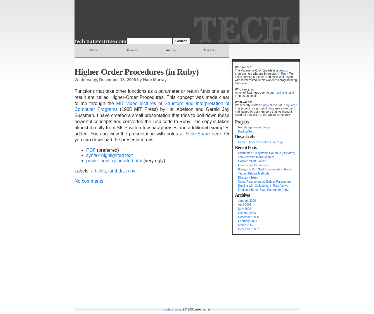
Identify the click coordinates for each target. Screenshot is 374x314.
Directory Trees (248, 177)
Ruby (284, 73)
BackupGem (246, 131)
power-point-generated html (114, 160)
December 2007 (248, 229)
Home (94, 50)
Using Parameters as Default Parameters (264, 181)
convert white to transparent (256, 157)
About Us (209, 50)
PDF (91, 150)
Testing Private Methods (253, 173)
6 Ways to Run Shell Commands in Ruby (264, 169)
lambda (116, 170)
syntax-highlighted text (109, 155)
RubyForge (290, 105)
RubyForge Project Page (254, 127)
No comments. (90, 181)
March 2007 (246, 225)
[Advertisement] (249, 273)
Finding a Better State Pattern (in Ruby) (263, 189)
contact (168, 309)
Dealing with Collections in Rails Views (263, 185)
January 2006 (247, 200)
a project (266, 105)
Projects (132, 50)
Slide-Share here (203, 133)
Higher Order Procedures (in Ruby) (260, 142)
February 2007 (247, 221)
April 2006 (244, 204)
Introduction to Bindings (253, 165)
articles (98, 170)
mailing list (281, 92)
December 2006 (248, 217)
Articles (171, 50)
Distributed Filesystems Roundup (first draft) (266, 153)
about (178, 309)
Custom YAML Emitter (252, 161)
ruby (130, 170)
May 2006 (244, 208)
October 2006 (247, 212)
